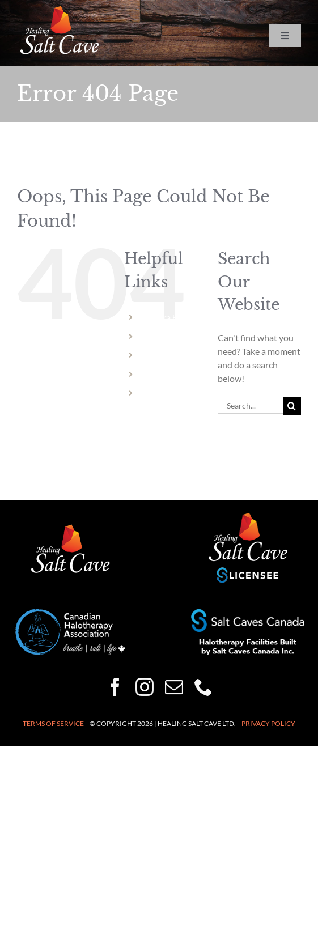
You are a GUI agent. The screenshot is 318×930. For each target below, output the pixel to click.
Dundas (156, 374)
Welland (157, 336)
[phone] (203, 687)
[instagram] (144, 687)
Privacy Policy (268, 723)
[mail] (174, 687)
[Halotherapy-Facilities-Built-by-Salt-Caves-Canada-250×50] (247, 613)
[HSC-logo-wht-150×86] (59, 10)
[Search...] (250, 406)
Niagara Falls (166, 317)
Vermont (158, 393)
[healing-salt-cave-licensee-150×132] (247, 515)
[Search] (292, 406)
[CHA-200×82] (70, 613)
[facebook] (115, 687)
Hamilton (159, 355)
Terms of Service (53, 723)
